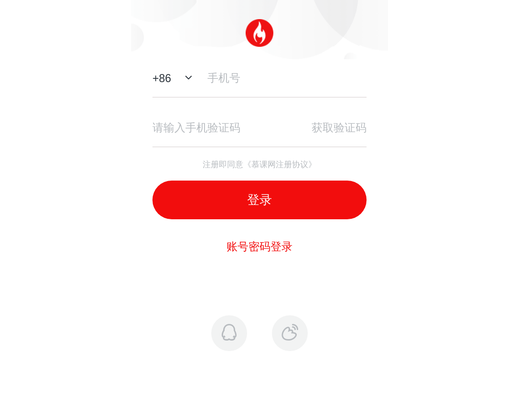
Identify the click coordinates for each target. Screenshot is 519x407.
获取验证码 (339, 127)
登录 (259, 199)
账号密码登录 (259, 246)
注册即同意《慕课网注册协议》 (259, 164)
